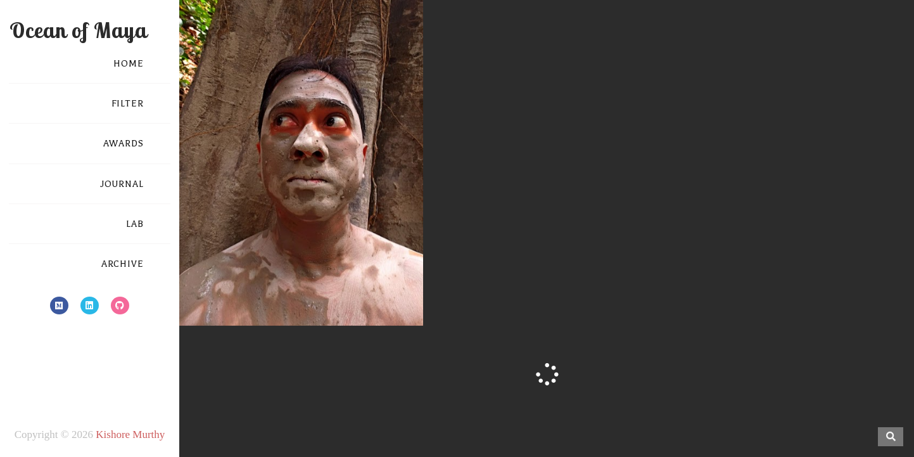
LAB (135, 224)
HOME (128, 63)
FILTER (127, 103)
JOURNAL (122, 184)
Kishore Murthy (130, 434)
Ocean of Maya (78, 30)
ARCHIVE (122, 264)
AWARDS (123, 143)
